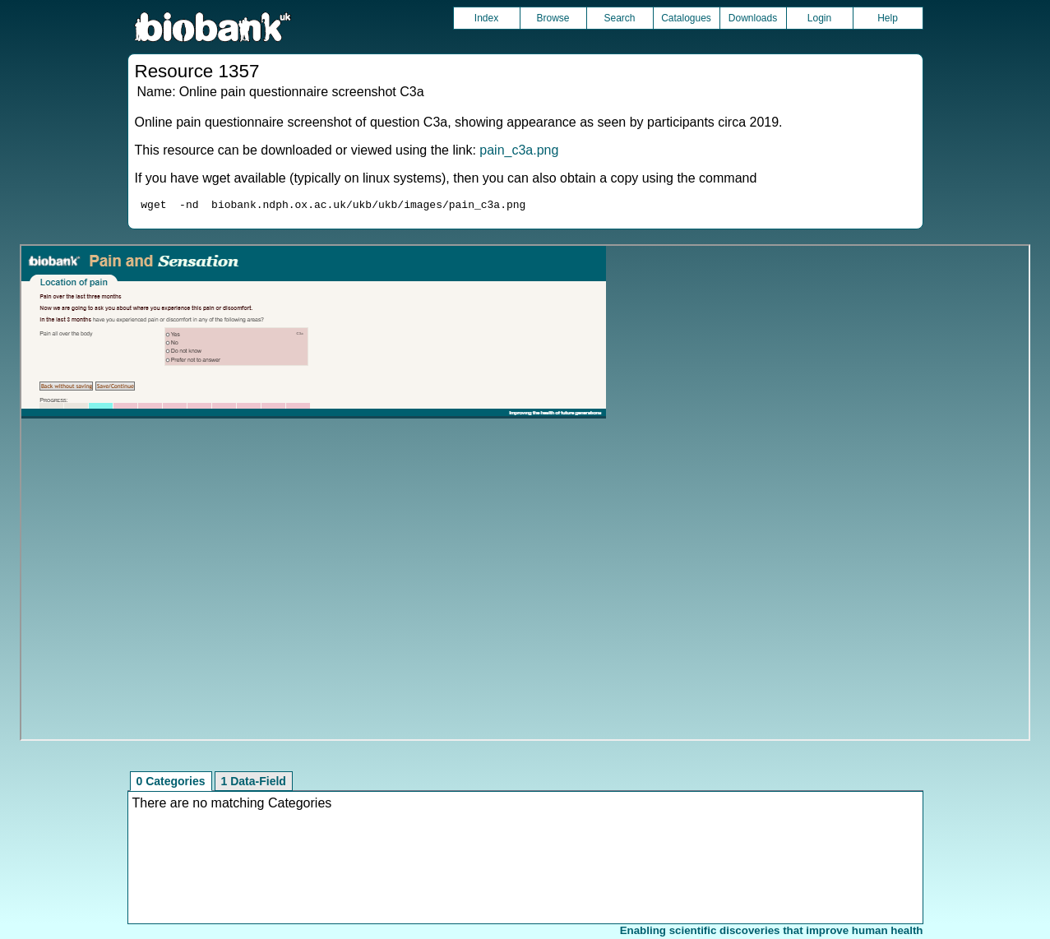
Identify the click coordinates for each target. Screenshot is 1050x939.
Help (887, 18)
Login (819, 18)
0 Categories (171, 783)
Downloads (753, 18)
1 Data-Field (253, 783)
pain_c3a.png (518, 150)
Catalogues (686, 18)
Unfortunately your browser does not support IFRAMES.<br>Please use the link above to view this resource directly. (525, 495)
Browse (552, 18)
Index (486, 18)
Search (619, 18)
